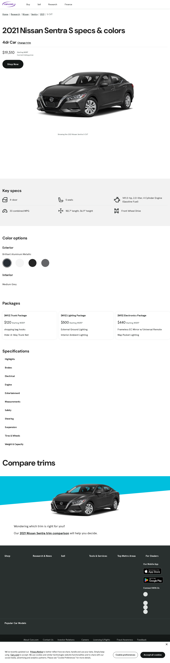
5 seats (69, 199)
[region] (85, 652)
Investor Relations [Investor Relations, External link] (67, 639)
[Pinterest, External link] (145, 611)
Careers (85, 639)
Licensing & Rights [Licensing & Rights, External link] (103, 639)
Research (52, 4)
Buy (28, 4)
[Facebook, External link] (145, 598)
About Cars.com (31, 639)
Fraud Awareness (125, 639)
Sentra (34, 14)
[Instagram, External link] (145, 607)
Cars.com (14, 655)
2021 (42, 14)
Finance (68, 4)
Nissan (25, 14)
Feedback (141, 639)
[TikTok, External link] (145, 594)
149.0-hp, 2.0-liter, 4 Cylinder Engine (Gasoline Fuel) (142, 199)
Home (5, 14)
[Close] (166, 644)
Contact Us (48, 639)
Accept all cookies (153, 654)
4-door (13, 199)
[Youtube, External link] (145, 603)
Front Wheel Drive (131, 210)
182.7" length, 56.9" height (79, 210)
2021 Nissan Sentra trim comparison (44, 533)
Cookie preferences (125, 654)
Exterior (7, 248)
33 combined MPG (19, 210)
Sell (39, 4)
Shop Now (13, 64)
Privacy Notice (36, 652)
